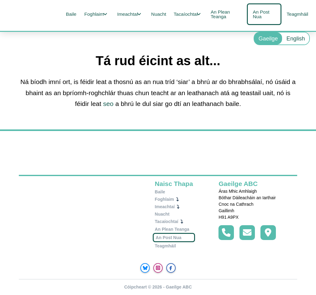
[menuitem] (268, 38)
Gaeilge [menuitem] (268, 39)
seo (108, 103)
